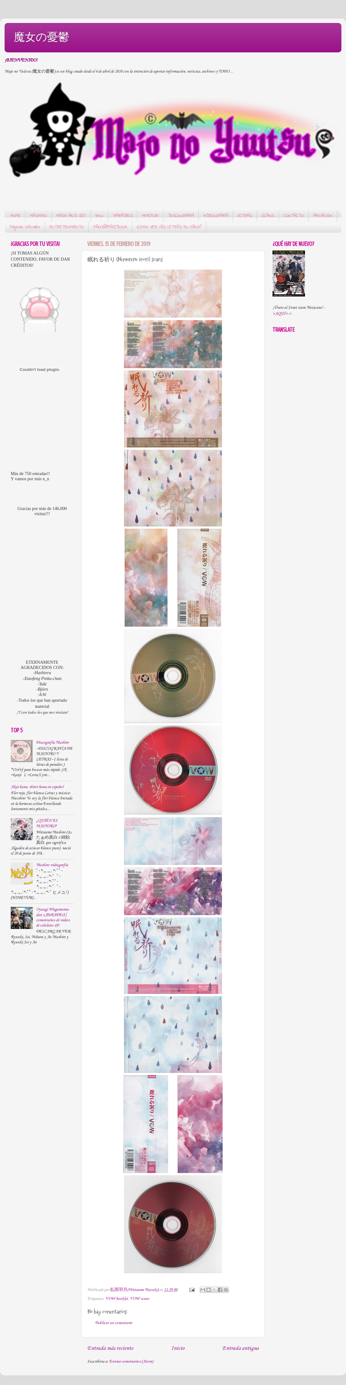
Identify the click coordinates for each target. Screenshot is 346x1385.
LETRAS (245, 215)
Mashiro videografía (52, 865)
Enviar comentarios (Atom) (131, 1361)
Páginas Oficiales (24, 227)
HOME (15, 215)
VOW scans (139, 1298)
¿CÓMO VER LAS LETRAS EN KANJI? (169, 227)
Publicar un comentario (113, 1323)
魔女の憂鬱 (41, 37)
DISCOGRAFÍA (181, 215)
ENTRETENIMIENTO (67, 227)
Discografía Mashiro (52, 742)
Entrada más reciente (110, 1348)
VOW (99, 215)
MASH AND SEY (71, 215)
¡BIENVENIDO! (21, 60)
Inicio (177, 1348)
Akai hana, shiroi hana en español (37, 787)
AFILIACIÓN (322, 215)
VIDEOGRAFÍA (215, 215)
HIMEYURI (150, 215)
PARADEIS (123, 215)
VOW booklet (116, 1298)
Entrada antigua (240, 1348)
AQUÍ (280, 313)
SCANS (267, 215)
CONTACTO (294, 215)
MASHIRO (38, 215)
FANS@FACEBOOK (110, 227)
